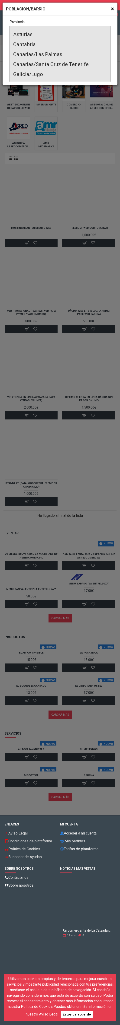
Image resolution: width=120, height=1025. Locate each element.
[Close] (112, 9)
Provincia (17, 22)
